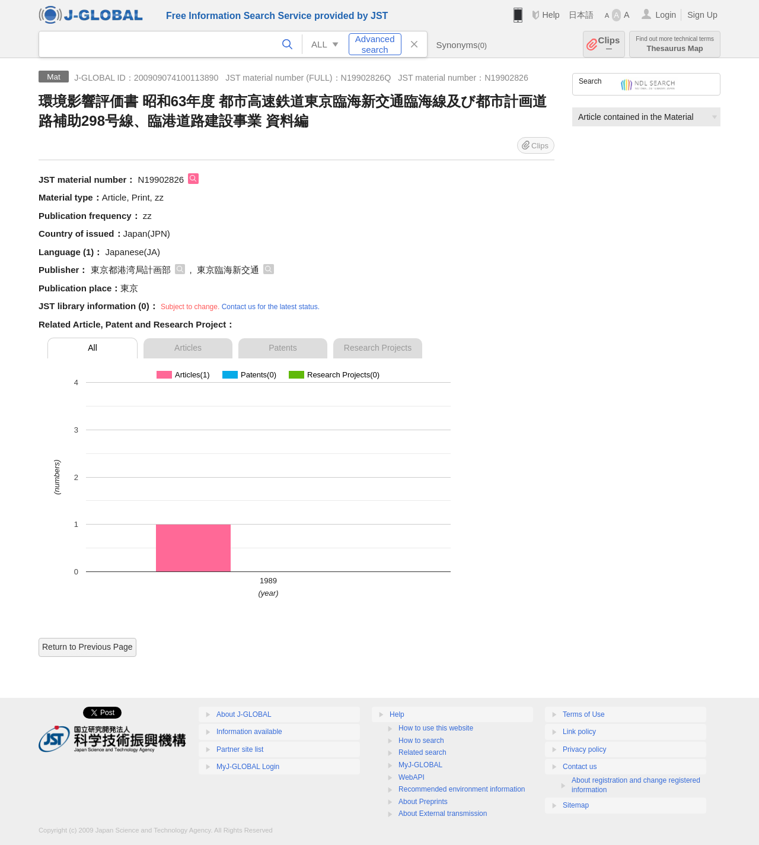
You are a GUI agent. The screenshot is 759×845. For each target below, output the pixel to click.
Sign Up (702, 15)
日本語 (581, 15)
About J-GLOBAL (244, 714)
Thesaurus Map (675, 44)
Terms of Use (584, 714)
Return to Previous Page (87, 647)
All (92, 347)
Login (665, 15)
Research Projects (378, 347)
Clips (609, 44)
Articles (188, 347)
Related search (422, 752)
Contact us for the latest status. (271, 307)
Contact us (580, 767)
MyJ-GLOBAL (420, 765)
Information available (249, 732)
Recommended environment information (461, 789)
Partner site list (239, 749)
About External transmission (442, 813)
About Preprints (423, 802)
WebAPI (411, 777)
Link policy (579, 732)
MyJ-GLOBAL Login (247, 767)
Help (550, 15)
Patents (282, 347)
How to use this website (435, 728)
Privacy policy (584, 749)
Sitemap (576, 805)
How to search (421, 740)
